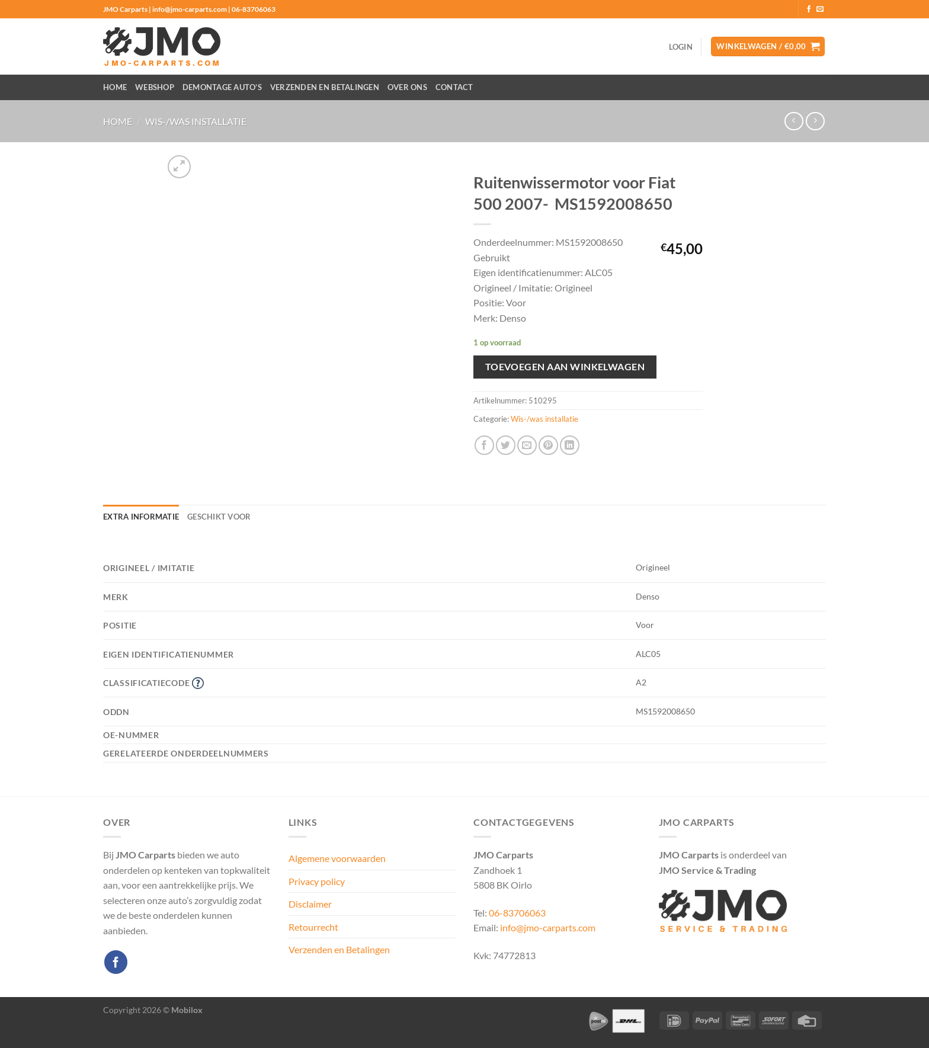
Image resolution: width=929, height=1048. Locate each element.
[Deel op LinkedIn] (569, 445)
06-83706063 (517, 912)
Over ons (407, 87)
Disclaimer (310, 903)
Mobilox (187, 1010)
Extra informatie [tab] (141, 516)
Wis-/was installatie (195, 121)
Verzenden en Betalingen (324, 87)
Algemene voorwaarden (337, 858)
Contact (454, 87)
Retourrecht (313, 926)
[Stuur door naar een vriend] (527, 445)
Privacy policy (317, 881)
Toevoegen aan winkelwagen (565, 366)
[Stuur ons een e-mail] (820, 9)
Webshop (154, 87)
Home (115, 87)
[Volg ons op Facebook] (808, 9)
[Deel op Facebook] (484, 445)
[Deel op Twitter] (505, 445)
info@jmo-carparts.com (547, 927)
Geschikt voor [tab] (219, 516)
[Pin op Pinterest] (548, 445)
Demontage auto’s (222, 87)
